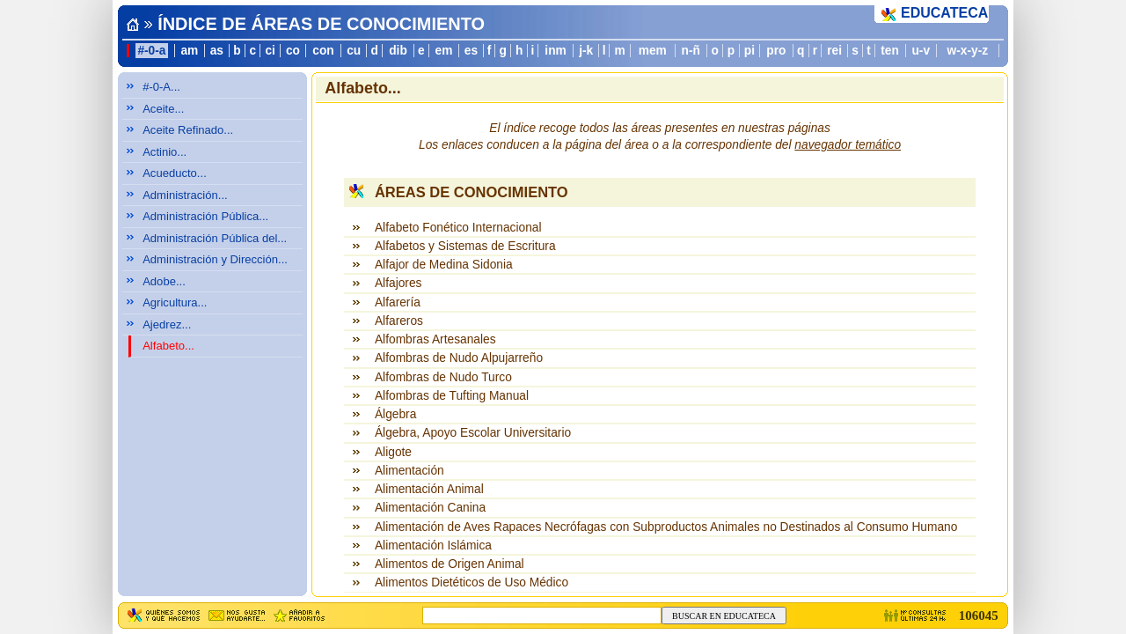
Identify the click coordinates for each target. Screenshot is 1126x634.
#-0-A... (161, 86)
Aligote (393, 452)
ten (890, 50)
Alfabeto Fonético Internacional (458, 227)
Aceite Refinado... (188, 129)
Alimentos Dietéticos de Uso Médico (471, 582)
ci (269, 50)
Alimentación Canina (430, 507)
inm (555, 50)
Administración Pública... (205, 216)
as (216, 50)
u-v (920, 50)
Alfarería (397, 302)
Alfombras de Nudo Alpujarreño (459, 358)
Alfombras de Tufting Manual (452, 395)
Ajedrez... (167, 324)
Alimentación (409, 470)
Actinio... (164, 151)
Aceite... (163, 108)
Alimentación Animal (429, 489)
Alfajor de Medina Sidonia (444, 264)
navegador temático (847, 144)
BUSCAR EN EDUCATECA (724, 616)
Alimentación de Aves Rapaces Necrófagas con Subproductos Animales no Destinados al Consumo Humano (666, 527)
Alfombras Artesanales (435, 339)
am (189, 50)
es (471, 50)
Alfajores (398, 283)
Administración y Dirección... (215, 259)
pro (776, 50)
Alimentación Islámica (433, 545)
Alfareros (399, 321)
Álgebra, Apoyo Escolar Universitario (473, 432)
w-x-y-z (968, 50)
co (293, 50)
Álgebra (395, 414)
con (322, 50)
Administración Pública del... (215, 238)
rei (834, 50)
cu (354, 50)
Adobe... (164, 281)
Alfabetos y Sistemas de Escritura (465, 246)
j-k (586, 50)
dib (398, 50)
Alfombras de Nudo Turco (443, 377)
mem (653, 50)
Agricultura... (175, 302)
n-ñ (691, 50)
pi (749, 50)
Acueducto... (175, 173)
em (444, 50)
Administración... (185, 195)
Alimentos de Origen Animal (449, 564)
